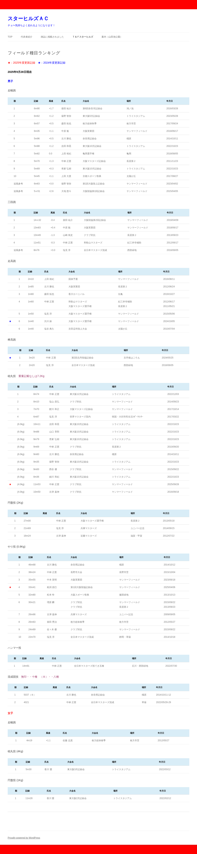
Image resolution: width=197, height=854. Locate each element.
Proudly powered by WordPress (24, 837)
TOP (10, 36)
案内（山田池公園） (112, 36)
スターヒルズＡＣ (28, 18)
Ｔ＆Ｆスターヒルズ (82, 36)
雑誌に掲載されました (52, 36)
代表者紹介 (26, 36)
